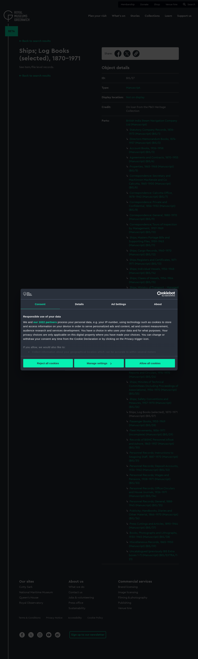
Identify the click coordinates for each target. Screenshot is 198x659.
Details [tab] (79, 304)
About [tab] (158, 304)
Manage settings (99, 363)
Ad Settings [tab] (118, 304)
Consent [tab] (40, 304)
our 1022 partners (45, 321)
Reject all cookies (48, 363)
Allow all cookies (150, 363)
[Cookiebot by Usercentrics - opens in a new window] (159, 294)
